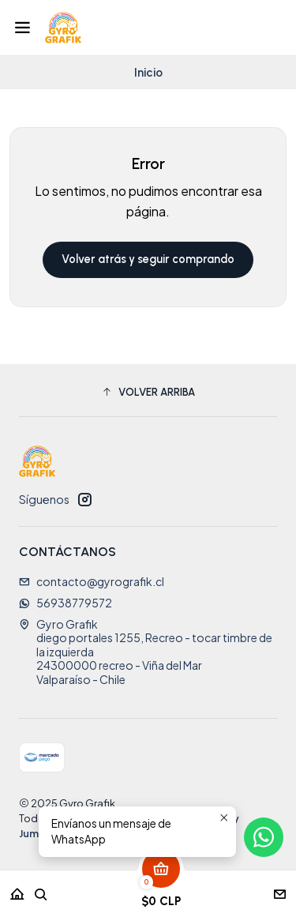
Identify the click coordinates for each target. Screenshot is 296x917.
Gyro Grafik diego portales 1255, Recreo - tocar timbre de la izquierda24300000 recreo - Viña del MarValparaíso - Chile (145, 651)
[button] (148, 392)
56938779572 (65, 603)
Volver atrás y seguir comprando (148, 259)
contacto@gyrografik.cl (91, 581)
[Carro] (161, 889)
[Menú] (22, 27)
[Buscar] (41, 889)
